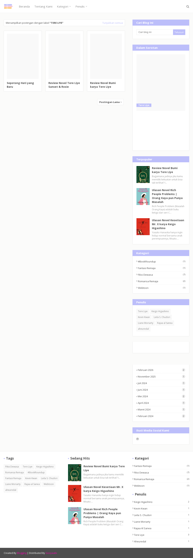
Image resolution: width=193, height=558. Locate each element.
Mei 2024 (161, 396)
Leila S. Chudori (162, 317)
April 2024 (161, 403)
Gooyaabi (51, 553)
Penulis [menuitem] (80, 6)
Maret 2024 (161, 409)
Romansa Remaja (161, 281)
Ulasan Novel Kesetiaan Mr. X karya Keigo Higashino (168, 224)
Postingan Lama (109, 102)
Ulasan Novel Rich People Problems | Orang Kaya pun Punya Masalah (167, 196)
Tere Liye (143, 311)
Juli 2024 (161, 383)
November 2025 (161, 376)
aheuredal (143, 328)
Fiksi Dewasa (161, 274)
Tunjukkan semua (112, 22)
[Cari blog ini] (154, 32)
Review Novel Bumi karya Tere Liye (103, 84)
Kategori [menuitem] (62, 6)
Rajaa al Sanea (164, 323)
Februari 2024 (161, 416)
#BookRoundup (161, 261)
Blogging (22, 553)
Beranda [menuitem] (24, 6)
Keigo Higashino (160, 311)
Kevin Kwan (144, 317)
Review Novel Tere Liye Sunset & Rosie (64, 84)
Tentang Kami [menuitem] (43, 6)
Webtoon (161, 288)
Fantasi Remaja (161, 268)
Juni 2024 (161, 389)
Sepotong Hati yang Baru (20, 84)
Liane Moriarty (145, 323)
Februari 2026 (161, 370)
